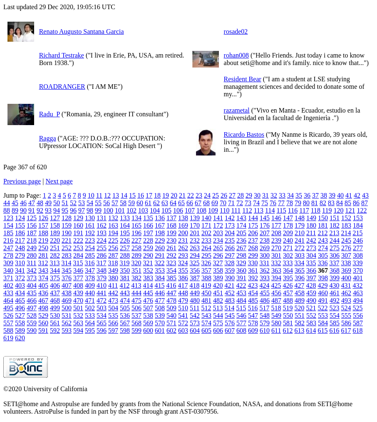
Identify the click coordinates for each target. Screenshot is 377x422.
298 (241, 255)
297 (230, 255)
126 (43, 217)
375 (55, 277)
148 (300, 217)
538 (148, 315)
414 (148, 285)
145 (265, 217)
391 (241, 277)
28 (240, 195)
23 (199, 195)
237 (253, 240)
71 (231, 202)
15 (132, 195)
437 (55, 292)
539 (160, 315)
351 (136, 270)
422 (241, 285)
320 (136, 262)
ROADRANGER (62, 86)
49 (48, 202)
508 (160, 307)
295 (206, 255)
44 (6, 202)
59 (131, 202)
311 (31, 262)
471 (90, 300)
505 (125, 307)
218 (32, 240)
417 (183, 285)
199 (171, 232)
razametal (237, 110)
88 (6, 210)
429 (322, 285)
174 (241, 225)
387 (195, 277)
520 (299, 307)
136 (160, 217)
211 (311, 232)
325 (194, 262)
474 (125, 300)
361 (253, 270)
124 (20, 217)
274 (323, 247)
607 (230, 330)
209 (288, 232)
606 (218, 330)
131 (102, 217)
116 (293, 210)
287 (113, 255)
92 (40, 210)
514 (229, 307)
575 (218, 323)
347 (90, 270)
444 (136, 292)
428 (311, 285)
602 (171, 330)
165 (136, 225)
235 (230, 240)
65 (181, 202)
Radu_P (49, 114)
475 (136, 300)
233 (206, 240)
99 (98, 210)
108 (201, 210)
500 (67, 307)
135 (148, 217)
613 (299, 330)
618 (357, 330)
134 (136, 217)
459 (311, 292)
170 (195, 225)
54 (90, 202)
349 (113, 270)
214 (346, 232)
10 (91, 195)
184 (358, 225)
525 (357, 307)
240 (288, 240)
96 (73, 210)
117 (304, 210)
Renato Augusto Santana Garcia (81, 31)
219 (43, 240)
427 (299, 285)
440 (90, 292)
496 (20, 307)
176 (265, 225)
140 (206, 217)
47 (31, 202)
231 (183, 240)
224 (102, 240)
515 (241, 307)
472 (102, 300)
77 (281, 202)
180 (311, 225)
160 (78, 225)
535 (113, 315)
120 (338, 210)
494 (358, 300)
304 (311, 255)
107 (190, 210)
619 (8, 338)
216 (8, 240)
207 (265, 232)
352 (148, 270)
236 (241, 240)
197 (148, 232)
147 (288, 217)
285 (90, 255)
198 (160, 232)
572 (183, 323)
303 (300, 255)
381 (125, 277)
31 (265, 195)
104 (155, 210)
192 (90, 232)
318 (113, 262)
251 (55, 247)
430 (334, 285)
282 (55, 255)
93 (48, 210)
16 (140, 195)
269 (265, 247)
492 (335, 300)
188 (43, 232)
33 (282, 195)
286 (102, 255)
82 (323, 202)
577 (241, 323)
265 (218, 247)
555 (346, 315)
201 (195, 232)
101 (120, 210)
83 (331, 202)
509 (171, 307)
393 (265, 277)
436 (43, 292)
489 (300, 300)
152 (346, 217)
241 (300, 240)
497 (32, 307)
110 (224, 210)
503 (102, 307)
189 (55, 232)
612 (288, 330)
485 (253, 300)
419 (206, 285)
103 (143, 210)
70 (223, 202)
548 (265, 315)
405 (43, 285)
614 (311, 330)
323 (171, 262)
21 (182, 195)
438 (67, 292)
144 (253, 217)
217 (20, 240)
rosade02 (236, 31)
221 (67, 240)
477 (160, 300)
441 (102, 292)
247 (8, 247)
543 (206, 315)
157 (43, 225)
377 (78, 277)
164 (125, 225)
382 (136, 277)
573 (195, 323)
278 (8, 255)
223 (90, 240)
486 (265, 300)
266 (230, 247)
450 (206, 292)
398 (323, 277)
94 (56, 210)
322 (159, 262)
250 (43, 247)
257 (125, 247)
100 (108, 210)
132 (113, 217)
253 (78, 247)
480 (195, 300)
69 (214, 202)
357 (206, 270)
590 (32, 330)
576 (230, 323)
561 (55, 323)
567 (125, 323)
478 (171, 300)
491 (323, 300)
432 (357, 285)
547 (253, 315)
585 (335, 323)
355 (183, 270)
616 (334, 330)
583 (311, 323)
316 (89, 262)
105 (166, 210)
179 (300, 225)
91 (31, 210)
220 (55, 240)
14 (124, 195)
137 (171, 217)
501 (78, 307)
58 (123, 202)
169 (183, 225)
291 (160, 255)
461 (335, 292)
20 (174, 195)
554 (335, 315)
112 (247, 210)
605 (206, 330)
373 (32, 277)
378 (90, 277)
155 (20, 225)
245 (346, 240)
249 (32, 247)
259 (148, 247)
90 (23, 210)
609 (253, 330)
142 (230, 217)
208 (276, 232)
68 (206, 202)
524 (346, 307)
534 (102, 315)
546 (241, 315)
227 (136, 240)
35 (298, 195)
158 (55, 225)
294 (195, 255)
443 (125, 292)
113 (258, 210)
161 (90, 225)
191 (78, 232)
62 (156, 202)
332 (276, 262)
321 (148, 262)
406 (55, 285)
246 (358, 240)
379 (102, 277)
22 (190, 195)
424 (264, 285)
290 (148, 255)
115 (281, 210)
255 (102, 247)
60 (139, 202)
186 (20, 232)
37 (315, 195)
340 (8, 270)
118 (315, 210)
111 (236, 210)
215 (357, 232)
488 (288, 300)
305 (323, 255)
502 (90, 307)
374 (43, 277)
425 (276, 285)
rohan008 (236, 55)
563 (78, 323)
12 (107, 195)
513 (218, 307)
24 (207, 195)
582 (300, 323)
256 (113, 247)
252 (67, 247)
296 (218, 255)
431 (346, 285)
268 (253, 247)
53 (81, 202)
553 (323, 315)
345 (67, 270)
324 (183, 262)
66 (189, 202)
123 (8, 217)
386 (183, 277)
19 (165, 195)
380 (113, 277)
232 (195, 240)
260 (160, 247)
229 (160, 240)
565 (102, 323)
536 (125, 315)
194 (113, 232)
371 (8, 277)
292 (171, 255)
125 (32, 217)
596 (102, 330)
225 (113, 240)
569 (148, 323)
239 (276, 240)
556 (358, 315)
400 (346, 277)
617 (346, 330)
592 (55, 330)
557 (8, 323)
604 (195, 330)
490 (311, 300)
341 (20, 270)
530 (55, 315)
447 (171, 292)
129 (78, 217)
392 (253, 277)
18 (157, 195)
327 (218, 262)
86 (356, 202)
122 (362, 210)
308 (358, 255)
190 (67, 232)
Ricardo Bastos (244, 134)
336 (322, 262)
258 (136, 247)
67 (198, 202)
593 (67, 330)
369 (346, 270)
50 (56, 202)
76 (273, 202)
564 (90, 323)
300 (265, 255)
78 (289, 202)
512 (206, 307)
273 (311, 247)
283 (67, 255)
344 (55, 270)
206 (253, 232)
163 (113, 225)
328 (229, 262)
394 (276, 277)
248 (20, 247)
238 (265, 240)
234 (218, 240)
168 (171, 225)
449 (195, 292)
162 (102, 225)
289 (136, 255)
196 (136, 232)
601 (160, 330)
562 (67, 323)
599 (136, 330)
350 (125, 270)
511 (194, 307)
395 (288, 277)
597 (113, 330)
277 (358, 247)
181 (323, 225)
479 (183, 300)
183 (346, 225)
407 (67, 285)
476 (148, 300)
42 (357, 195)
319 (124, 262)
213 (334, 232)
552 (311, 315)
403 (20, 285)
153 (358, 217)
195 (125, 232)
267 (241, 247)
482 (218, 300)
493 (346, 300)
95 (65, 210)
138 (183, 217)
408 (78, 285)
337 (334, 262)
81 (314, 202)
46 (23, 202)
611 (276, 330)
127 (55, 217)
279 (20, 255)
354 (171, 270)
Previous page (22, 181)
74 (256, 202)
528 (32, 315)
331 (264, 262)
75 (264, 202)
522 (322, 307)
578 (253, 323)
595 (90, 330)
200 (183, 232)
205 (241, 232)
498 (43, 307)
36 (307, 195)
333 (288, 262)
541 (183, 315)
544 (218, 315)
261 (171, 247)
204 (230, 232)
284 (78, 255)
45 (15, 202)
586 (346, 323)
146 (276, 217)
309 (8, 262)
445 (148, 292)
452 (230, 292)
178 (288, 225)
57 (115, 202)
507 (148, 307)
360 (241, 270)
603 (183, 330)
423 (253, 285)
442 (113, 292)
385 (171, 277)
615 (322, 330)
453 (241, 292)
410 (102, 285)
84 (339, 202)
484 (241, 300)
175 (253, 225)
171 (206, 225)
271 (288, 247)
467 (43, 300)
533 (90, 315)
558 (20, 323)
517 (264, 307)
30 (257, 195)
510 (183, 307)
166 (148, 225)
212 (322, 232)
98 (90, 210)
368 (335, 270)
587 (358, 323)
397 (311, 277)
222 (78, 240)
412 (124, 285)
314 (66, 262)
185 (8, 232)
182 (335, 225)
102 (131, 210)
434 (20, 292)
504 (113, 307)
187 (32, 232)
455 (265, 292)
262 (183, 247)
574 (206, 323)
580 (276, 323)
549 (276, 315)
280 (32, 255)
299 (253, 255)
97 (81, 210)
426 (288, 285)
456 (276, 292)
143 (241, 217)
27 (232, 195)
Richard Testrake (61, 55)
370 (358, 270)
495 (8, 307)
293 (183, 255)
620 (20, 338)
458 (300, 292)
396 (300, 277)
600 (148, 330)
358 (218, 270)
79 (298, 202)
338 (346, 262)
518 (276, 307)
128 (67, 217)
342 (32, 270)
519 (288, 307)
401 (358, 277)
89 (15, 210)
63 (164, 202)
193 (102, 232)
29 (249, 195)
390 (230, 277)
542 (195, 315)
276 (346, 247)
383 (148, 277)
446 (160, 292)
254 (90, 247)
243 (323, 240)
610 (265, 330)
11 (99, 195)
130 (90, 217)
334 (299, 262)
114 (270, 210)
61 (148, 202)
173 (230, 225)
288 (125, 255)
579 (265, 323)
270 (276, 247)
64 (173, 202)
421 (229, 285)
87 (364, 202)
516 (253, 307)
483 (230, 300)
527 (20, 315)
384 (160, 277)
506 (136, 307)
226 (125, 240)
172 (218, 225)
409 (90, 285)
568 (136, 323)
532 (78, 315)
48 (40, 202)
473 (113, 300)
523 (334, 307)
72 (239, 202)
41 (348, 195)
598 (125, 330)
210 (300, 232)
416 (171, 285)
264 (206, 247)
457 (288, 292)
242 (311, 240)
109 (213, 210)
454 (253, 292)
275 (335, 247)
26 (224, 195)
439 (78, 292)
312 (43, 262)
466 (32, 300)
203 (218, 232)
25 (215, 195)
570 (160, 323)
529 (43, 315)
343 (43, 270)
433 (8, 292)
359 (230, 270)
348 (102, 270)
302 (288, 255)
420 (218, 285)
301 (276, 255)
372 (20, 277)
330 (253, 262)
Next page (58, 181)
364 (288, 270)
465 (20, 300)
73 (248, 202)
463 (358, 292)
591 (43, 330)
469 (67, 300)
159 (67, 225)
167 (160, 225)
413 (136, 285)
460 (323, 292)
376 (67, 277)
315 (78, 262)
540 (171, 315)
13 (115, 195)
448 (183, 292)
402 (8, 285)
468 (55, 300)
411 (113, 285)
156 (32, 225)
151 (335, 217)
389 (218, 277)
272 (300, 247)
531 (67, 315)
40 (340, 195)
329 (241, 262)
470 (78, 300)
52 (73, 202)
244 (335, 240)
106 (178, 210)
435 (32, 292)
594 (78, 330)
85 (348, 202)
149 (311, 217)
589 (20, 330)
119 (327, 210)
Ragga (47, 138)
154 (8, 225)
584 (323, 323)
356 (195, 270)
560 (43, 323)
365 (300, 270)
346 (78, 270)
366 (311, 270)
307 (346, 255)
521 (311, 307)
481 (206, 300)
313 (55, 262)
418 (194, 285)
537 (136, 315)
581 (288, 323)
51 (65, 202)
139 (195, 217)
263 (195, 247)
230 (171, 240)
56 (106, 202)
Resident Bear (242, 79)
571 (171, 323)
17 (149, 195)
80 (306, 202)
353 (160, 270)
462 (346, 292)
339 (357, 262)
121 (350, 210)
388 (206, 277)
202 (206, 232)
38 (323, 195)
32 (273, 195)
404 (32, 285)
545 (230, 315)
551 (300, 315)
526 (8, 315)
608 (241, 330)
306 (335, 255)
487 (276, 300)
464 (8, 300)
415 (159, 285)
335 (311, 262)
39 (332, 195)
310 (20, 262)
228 (148, 240)
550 (288, 315)
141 (218, 217)
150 (323, 217)
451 (218, 292)
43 (365, 195)
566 (113, 323)
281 (43, 255)
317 (101, 262)
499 (55, 307)
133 (125, 217)
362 (265, 270)
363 (276, 270)
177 (276, 225)
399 (335, 277)
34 (290, 195)
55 (98, 202)
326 (206, 262)
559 (32, 323)
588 (8, 330)
